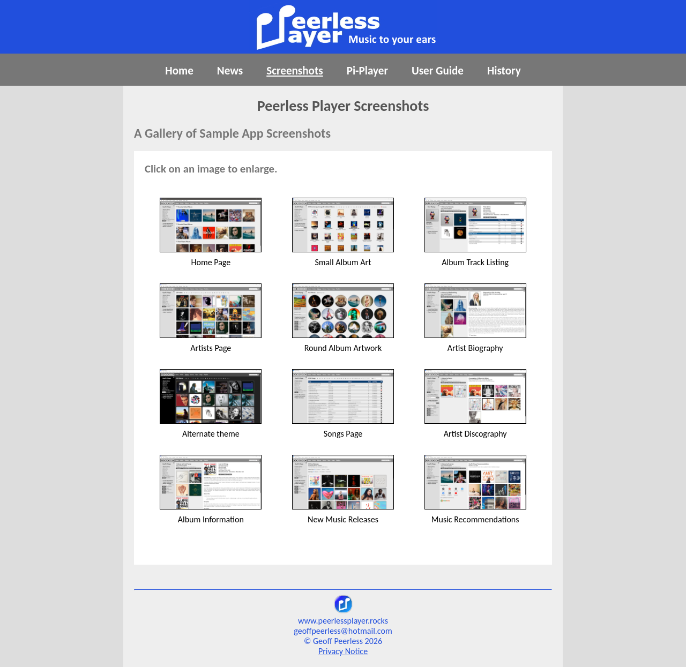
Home (179, 71)
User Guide (438, 71)
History (504, 71)
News (230, 71)
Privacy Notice (343, 651)
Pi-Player (367, 71)
